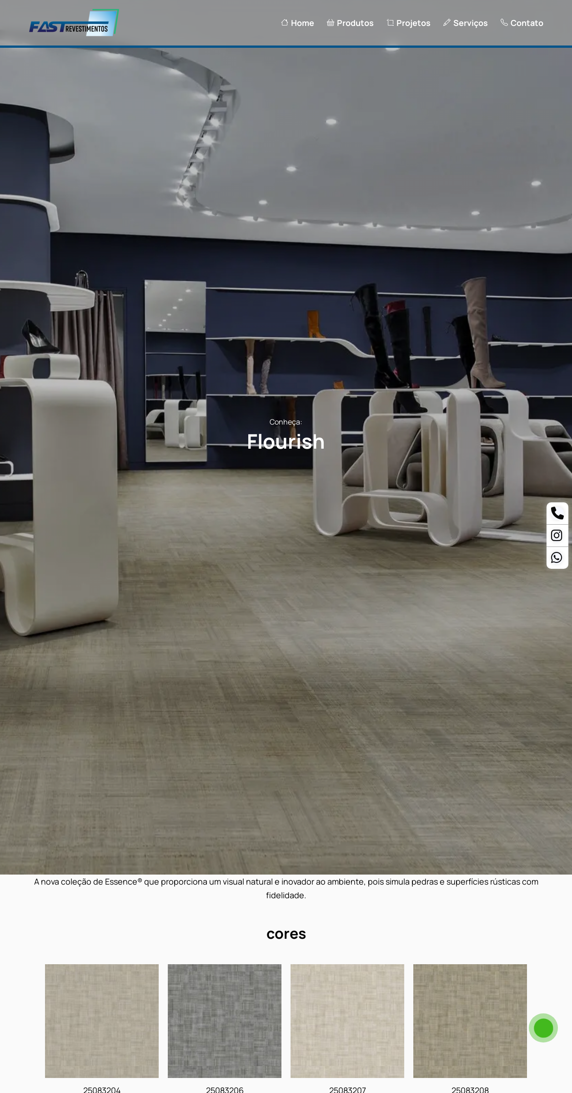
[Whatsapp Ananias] (556, 560)
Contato (522, 23)
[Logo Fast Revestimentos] (74, 35)
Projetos (408, 23)
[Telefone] (557, 515)
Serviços (465, 23)
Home (297, 23)
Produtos (350, 23)
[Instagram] (556, 537)
